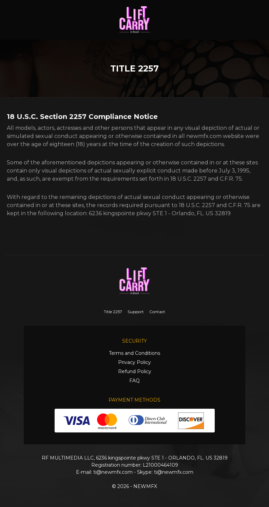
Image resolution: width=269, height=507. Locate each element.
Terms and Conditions (134, 353)
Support (136, 311)
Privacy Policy (134, 362)
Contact (157, 311)
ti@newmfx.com (113, 472)
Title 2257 (113, 311)
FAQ (134, 381)
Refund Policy (134, 371)
